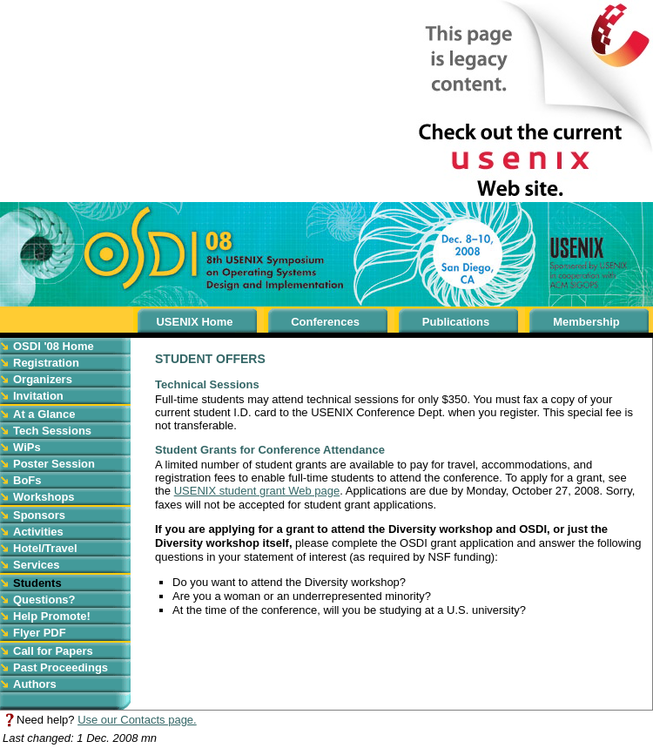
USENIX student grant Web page (257, 490)
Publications (455, 321)
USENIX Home (194, 321)
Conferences (325, 321)
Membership (586, 321)
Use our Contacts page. (137, 719)
